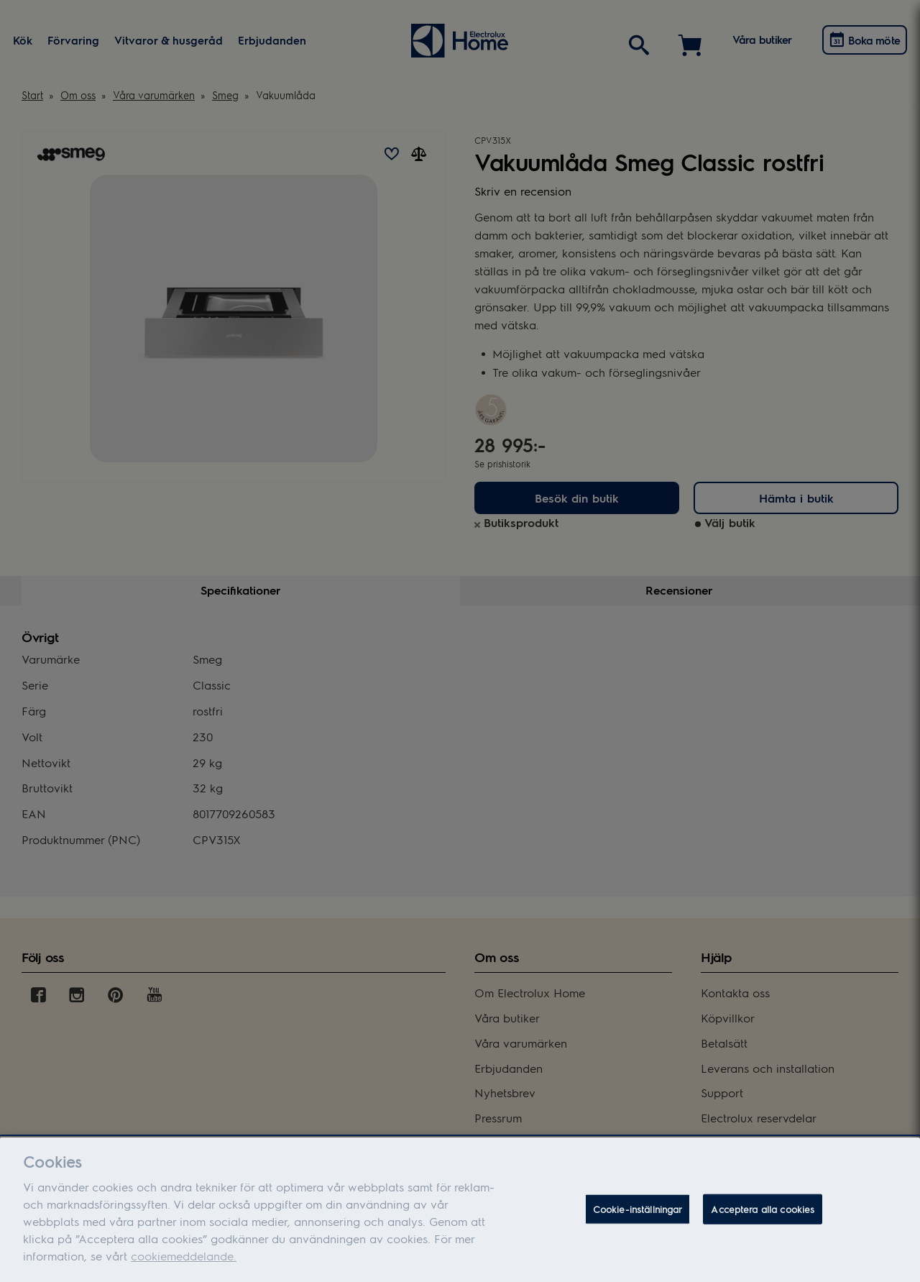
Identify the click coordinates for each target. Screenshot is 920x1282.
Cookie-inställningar (638, 1217)
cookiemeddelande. (183, 1263)
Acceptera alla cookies (762, 1217)
